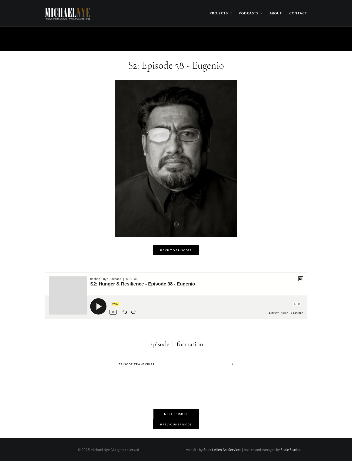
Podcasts (250, 13)
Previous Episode (176, 424)
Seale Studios (291, 450)
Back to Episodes (176, 250)
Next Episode (176, 414)
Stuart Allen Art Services (222, 450)
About (275, 13)
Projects (221, 13)
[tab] (176, 364)
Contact (298, 13)
